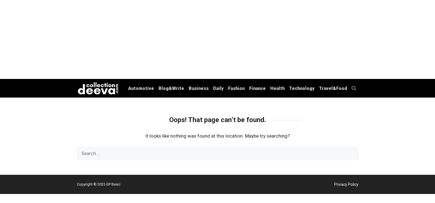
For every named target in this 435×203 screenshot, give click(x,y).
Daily (218, 88)
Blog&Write (171, 88)
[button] (353, 88)
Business (199, 88)
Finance (257, 88)
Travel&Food (333, 88)
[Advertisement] (218, 39)
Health (277, 88)
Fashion (236, 88)
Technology (301, 88)
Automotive (141, 88)
